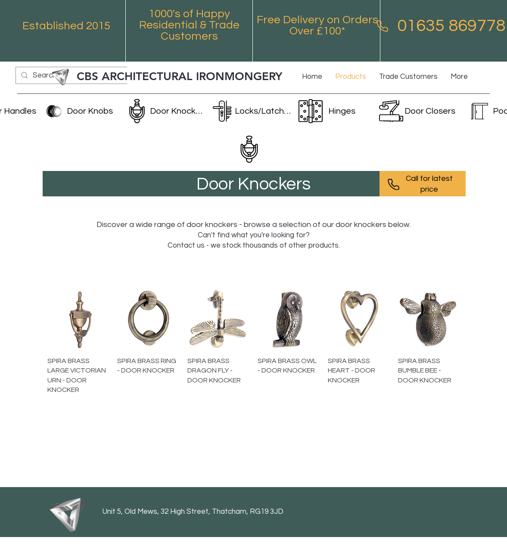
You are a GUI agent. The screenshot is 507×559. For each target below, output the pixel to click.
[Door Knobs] (82, 111)
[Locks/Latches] (250, 111)
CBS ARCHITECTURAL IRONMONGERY (179, 76)
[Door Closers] (418, 111)
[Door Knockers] (165, 111)
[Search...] (73, 75)
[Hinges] (334, 111)
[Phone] (382, 25)
